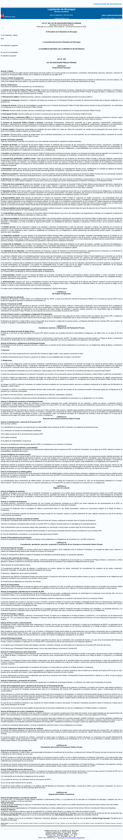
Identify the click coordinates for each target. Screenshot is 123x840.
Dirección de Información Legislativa (71, 837)
